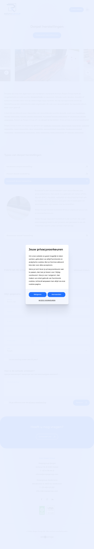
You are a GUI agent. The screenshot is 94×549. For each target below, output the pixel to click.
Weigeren (37, 294)
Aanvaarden (56, 294)
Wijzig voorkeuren (47, 300)
